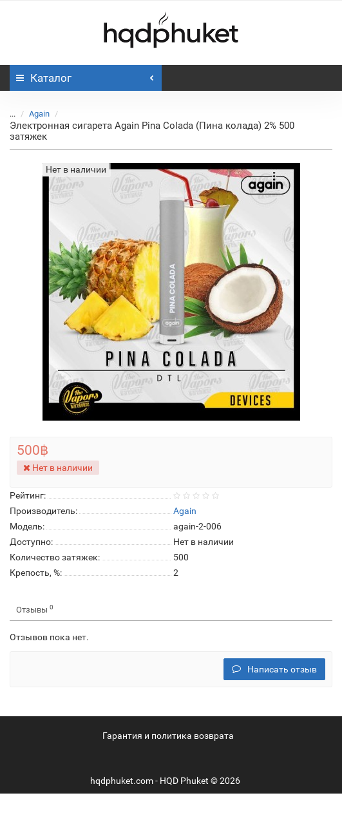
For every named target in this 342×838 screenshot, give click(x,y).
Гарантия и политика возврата (168, 735)
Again (39, 114)
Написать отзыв (274, 669)
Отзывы (34, 609)
